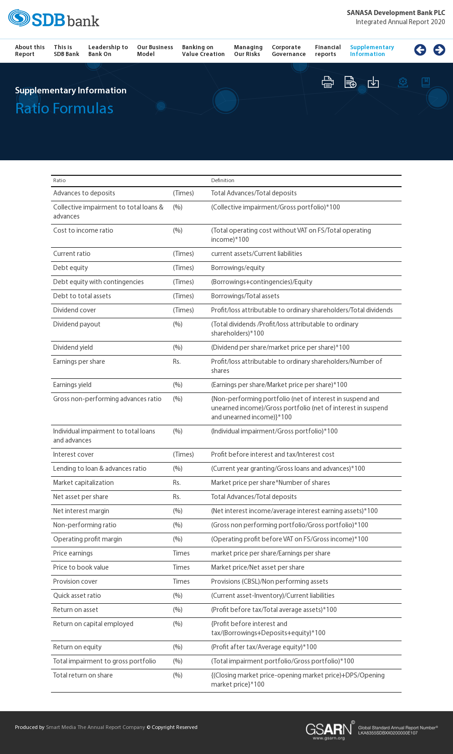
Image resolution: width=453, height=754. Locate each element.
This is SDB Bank (66, 51)
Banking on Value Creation (203, 51)
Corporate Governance (289, 51)
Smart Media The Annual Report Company (95, 727)
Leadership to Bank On (108, 51)
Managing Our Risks (248, 51)
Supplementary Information (372, 51)
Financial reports (328, 51)
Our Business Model (155, 51)
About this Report (30, 51)
